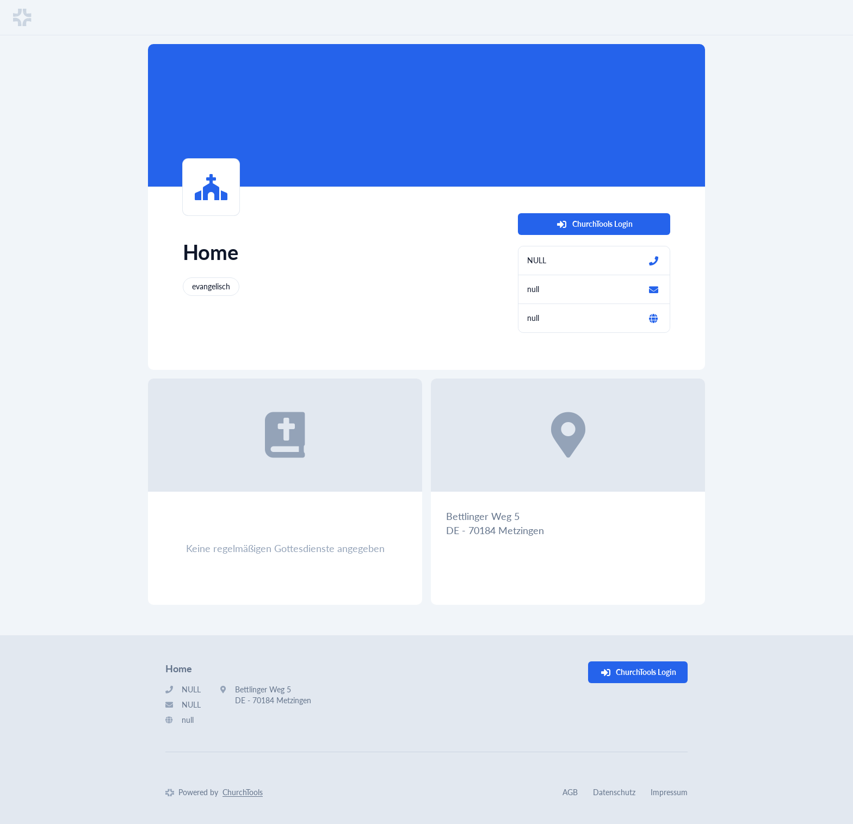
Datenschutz (614, 792)
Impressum (669, 792)
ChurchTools (242, 792)
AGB (570, 792)
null (533, 289)
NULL (536, 260)
